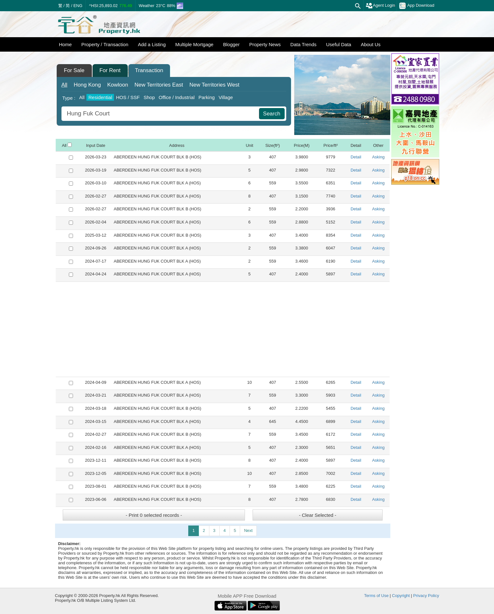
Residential (100, 97)
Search (271, 114)
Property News (264, 44)
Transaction (149, 70)
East (158, 85)
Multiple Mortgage (194, 44)
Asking (378, 157)
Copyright (401, 595)
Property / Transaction (104, 44)
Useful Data (338, 44)
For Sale (74, 70)
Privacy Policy (426, 595)
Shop (149, 97)
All (64, 85)
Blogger (231, 44)
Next (248, 530)
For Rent (109, 70)
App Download (416, 6)
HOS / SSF (128, 97)
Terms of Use (376, 595)
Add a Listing (152, 44)
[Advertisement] (222, 329)
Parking (206, 97)
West (214, 85)
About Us (371, 44)
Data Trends (303, 44)
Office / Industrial (176, 97)
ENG (77, 5)
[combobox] (161, 113)
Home (65, 44)
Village (226, 97)
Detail (356, 157)
